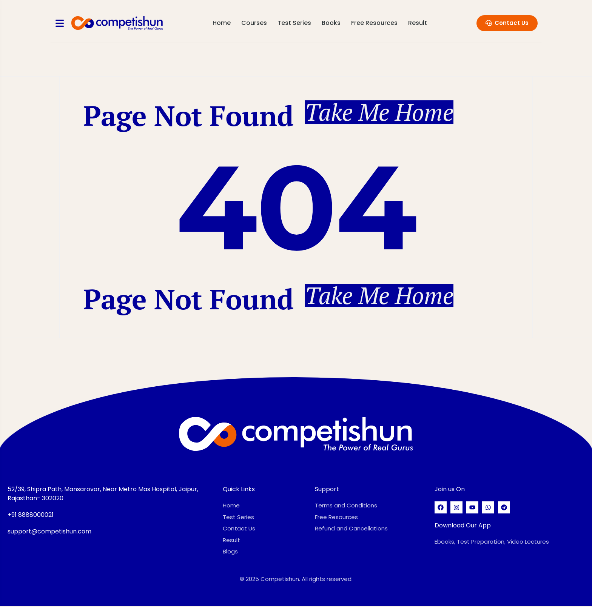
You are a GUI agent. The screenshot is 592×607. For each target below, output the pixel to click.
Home (222, 22)
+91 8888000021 (31, 516)
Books (331, 22)
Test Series (294, 22)
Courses (254, 22)
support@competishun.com (49, 532)
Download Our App (463, 526)
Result (418, 22)
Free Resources (375, 22)
